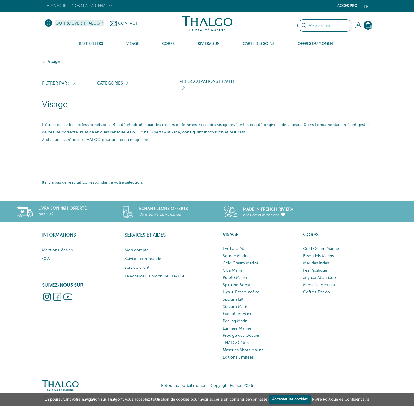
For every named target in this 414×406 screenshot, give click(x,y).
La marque (55, 5)
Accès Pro (347, 5)
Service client (136, 267)
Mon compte (136, 250)
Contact (128, 23)
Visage (54, 61)
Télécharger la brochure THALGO (155, 276)
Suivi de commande (142, 258)
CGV (46, 258)
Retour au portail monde (183, 385)
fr (366, 6)
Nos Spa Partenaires (92, 5)
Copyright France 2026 (231, 385)
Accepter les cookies (290, 399)
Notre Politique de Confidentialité (340, 399)
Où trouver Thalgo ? (79, 23)
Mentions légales (57, 250)
